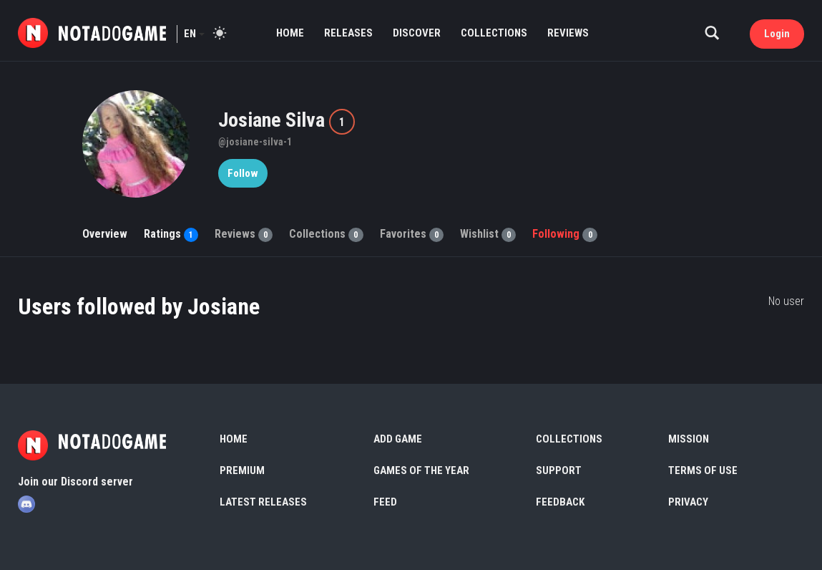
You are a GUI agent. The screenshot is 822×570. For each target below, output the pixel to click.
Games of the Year (421, 470)
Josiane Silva (273, 120)
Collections (494, 32)
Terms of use (703, 470)
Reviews (568, 32)
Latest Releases (263, 502)
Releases (348, 32)
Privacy (688, 502)
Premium (242, 470)
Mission (688, 439)
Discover (417, 32)
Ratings (171, 234)
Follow (242, 173)
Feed (385, 502)
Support (559, 470)
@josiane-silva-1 (255, 142)
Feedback (560, 502)
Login (777, 33)
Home (290, 32)
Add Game (397, 439)
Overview (104, 234)
